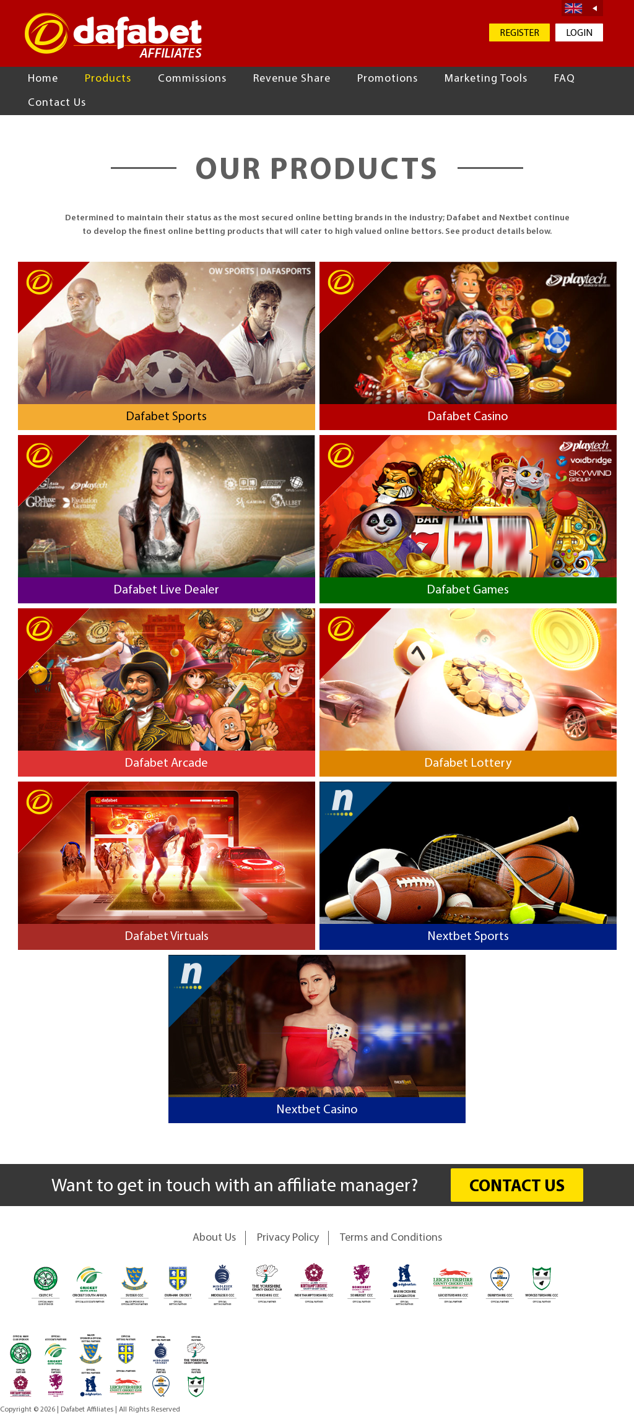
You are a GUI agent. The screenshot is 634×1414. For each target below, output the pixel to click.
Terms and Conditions (391, 1238)
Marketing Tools (486, 79)
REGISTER (519, 33)
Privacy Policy (288, 1238)
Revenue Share (292, 79)
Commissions (192, 79)
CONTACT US (517, 1187)
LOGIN (579, 33)
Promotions (387, 79)
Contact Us (57, 103)
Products (108, 79)
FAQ (564, 79)
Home (43, 79)
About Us (214, 1238)
